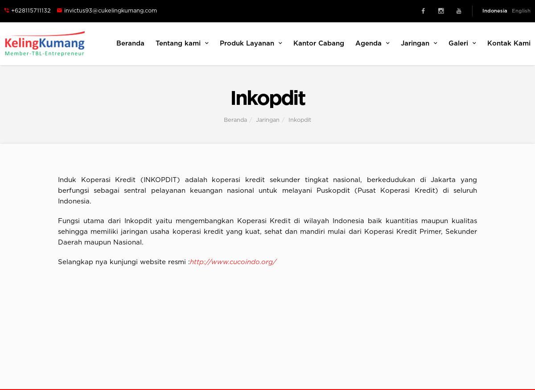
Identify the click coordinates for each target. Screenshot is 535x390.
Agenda (372, 43)
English (521, 10)
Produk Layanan (251, 43)
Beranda (130, 43)
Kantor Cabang (318, 43)
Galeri (462, 43)
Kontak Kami (509, 43)
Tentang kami (182, 43)
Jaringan (419, 43)
